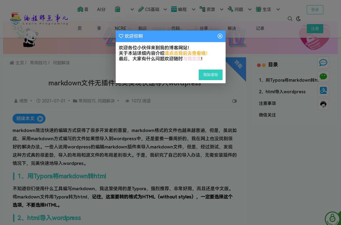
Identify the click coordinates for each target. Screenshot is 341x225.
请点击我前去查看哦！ (187, 53)
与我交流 (192, 59)
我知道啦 (210, 75)
